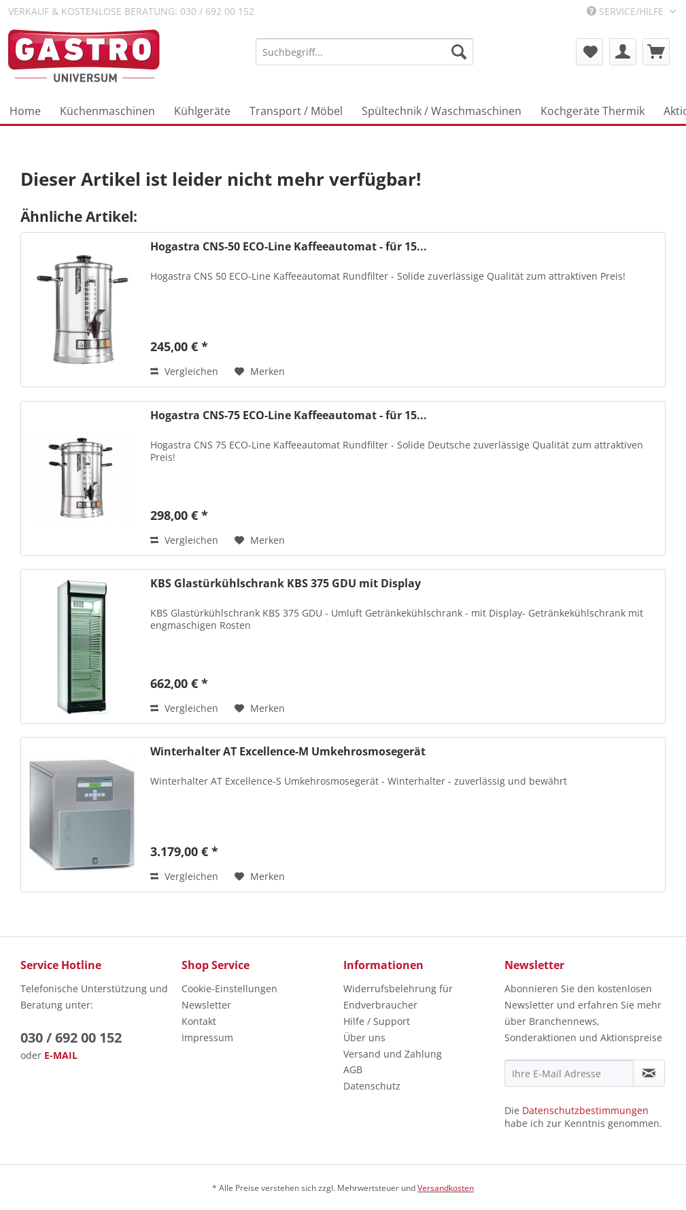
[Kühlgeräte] (202, 111)
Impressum (207, 1037)
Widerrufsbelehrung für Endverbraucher (398, 996)
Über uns (364, 1037)
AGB (352, 1069)
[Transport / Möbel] (296, 111)
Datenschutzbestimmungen (585, 1110)
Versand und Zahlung (392, 1053)
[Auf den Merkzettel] (260, 371)
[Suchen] (459, 51)
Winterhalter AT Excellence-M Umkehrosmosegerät (288, 752)
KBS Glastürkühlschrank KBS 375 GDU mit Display (285, 583)
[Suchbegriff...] (364, 51)
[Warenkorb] (656, 51)
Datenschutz (371, 1085)
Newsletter (206, 1004)
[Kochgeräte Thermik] (592, 111)
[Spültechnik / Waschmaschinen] (441, 111)
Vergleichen (184, 371)
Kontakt (199, 1021)
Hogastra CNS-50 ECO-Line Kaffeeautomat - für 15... (288, 247)
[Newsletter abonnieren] (649, 1073)
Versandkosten (445, 1188)
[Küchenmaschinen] (107, 111)
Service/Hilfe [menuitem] (626, 11)
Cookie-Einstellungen (229, 988)
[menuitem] (364, 51)
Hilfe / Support (376, 1021)
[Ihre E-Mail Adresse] (569, 1073)
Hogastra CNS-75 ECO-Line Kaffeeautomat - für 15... (288, 415)
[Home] (25, 111)
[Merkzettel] (589, 51)
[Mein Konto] (622, 51)
